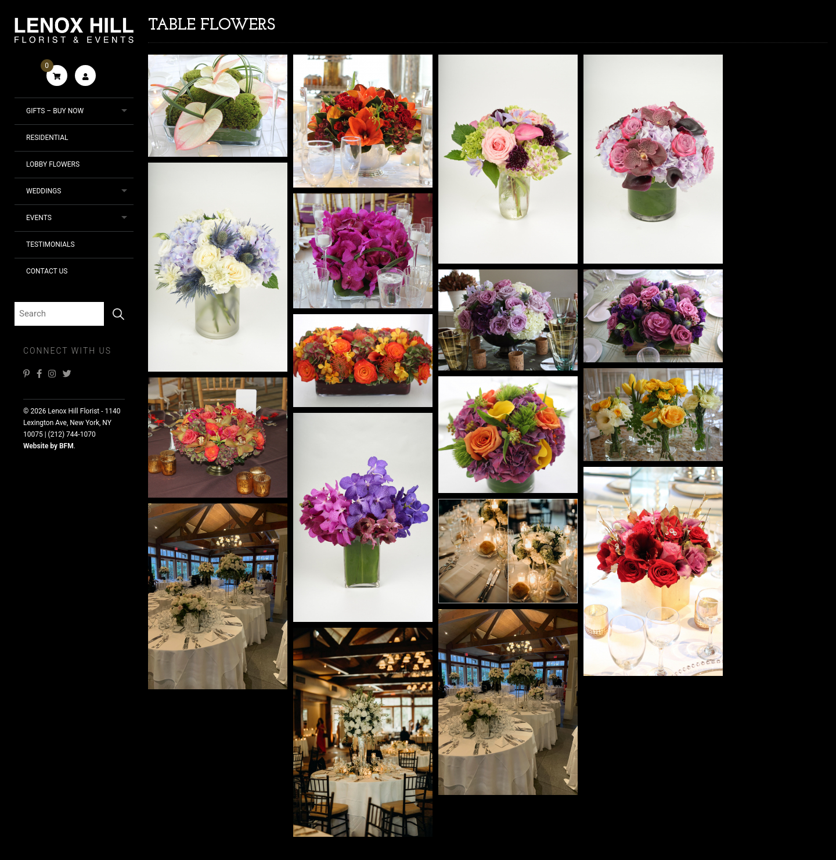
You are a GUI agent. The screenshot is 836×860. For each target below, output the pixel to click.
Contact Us (46, 271)
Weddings (43, 191)
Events (39, 218)
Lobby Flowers (53, 164)
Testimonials (50, 244)
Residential (47, 138)
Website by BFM (48, 446)
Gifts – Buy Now (55, 111)
